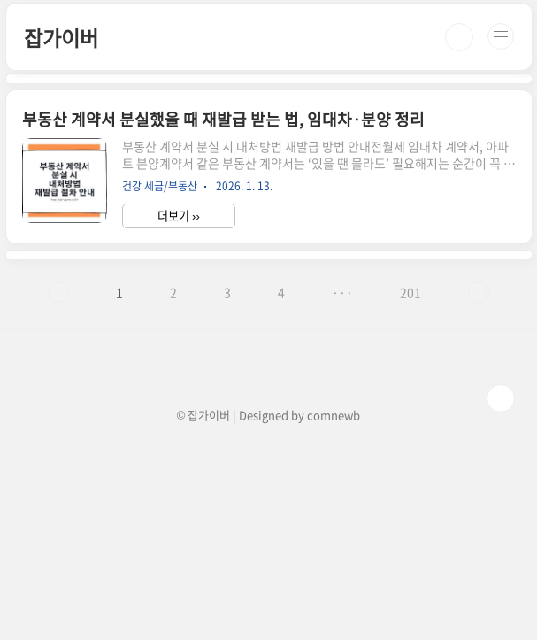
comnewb (333, 414)
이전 (58, 292)
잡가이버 (60, 37)
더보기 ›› (178, 215)
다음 (478, 292)
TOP (501, 398)
